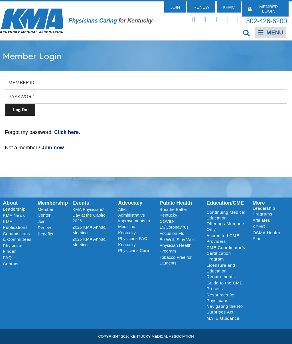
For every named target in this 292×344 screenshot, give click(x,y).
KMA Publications (15, 224)
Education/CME (225, 203)
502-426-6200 (266, 21)
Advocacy (130, 203)
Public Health (176, 203)
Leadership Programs (270, 211)
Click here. (67, 132)
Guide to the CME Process (224, 285)
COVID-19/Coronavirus (174, 224)
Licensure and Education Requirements (220, 271)
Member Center (45, 212)
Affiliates (263, 220)
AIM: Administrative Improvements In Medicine (134, 218)
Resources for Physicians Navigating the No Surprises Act (224, 303)
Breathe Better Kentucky (173, 212)
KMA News (14, 215)
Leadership (15, 209)
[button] (246, 33)
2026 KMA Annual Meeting (89, 230)
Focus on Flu (172, 233)
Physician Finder (13, 248)
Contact (11, 263)
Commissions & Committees (17, 236)
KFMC (259, 226)
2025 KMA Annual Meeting (89, 242)
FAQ (7, 257)
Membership (53, 203)
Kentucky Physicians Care (133, 247)
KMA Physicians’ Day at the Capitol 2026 (89, 215)
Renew (44, 227)
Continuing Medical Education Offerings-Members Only (226, 221)
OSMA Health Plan (266, 235)
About (10, 203)
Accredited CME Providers (222, 238)
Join (42, 221)
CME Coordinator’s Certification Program (225, 253)
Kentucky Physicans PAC (132, 235)
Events (80, 203)
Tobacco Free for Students (176, 260)
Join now (53, 147)
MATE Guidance (222, 318)
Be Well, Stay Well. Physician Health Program (178, 245)
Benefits (45, 233)
